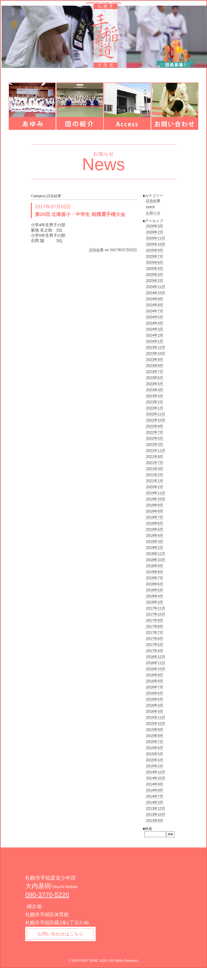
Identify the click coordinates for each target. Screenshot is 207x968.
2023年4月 (154, 390)
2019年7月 (154, 517)
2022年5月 (154, 438)
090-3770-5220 (47, 894)
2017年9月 (154, 620)
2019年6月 (154, 523)
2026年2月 (154, 232)
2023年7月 (154, 372)
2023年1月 (154, 408)
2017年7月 (154, 633)
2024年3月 (154, 329)
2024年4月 (154, 323)
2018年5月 (154, 590)
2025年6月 (154, 262)
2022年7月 (154, 432)
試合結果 (96, 250)
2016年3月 (154, 711)
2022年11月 (155, 414)
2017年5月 (154, 645)
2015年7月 (154, 742)
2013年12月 (155, 808)
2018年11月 (155, 554)
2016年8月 (154, 681)
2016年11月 (155, 663)
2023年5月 (154, 384)
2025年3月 (154, 275)
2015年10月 (155, 724)
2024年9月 (154, 299)
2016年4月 (154, 705)
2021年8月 (154, 457)
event (150, 207)
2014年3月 (154, 802)
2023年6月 (154, 378)
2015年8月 (154, 736)
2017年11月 (155, 608)
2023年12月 (155, 347)
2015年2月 (154, 766)
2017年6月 (154, 639)
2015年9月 (154, 730)
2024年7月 (154, 311)
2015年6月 (154, 748)
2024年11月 (155, 287)
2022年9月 (154, 426)
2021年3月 (154, 469)
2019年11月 (155, 493)
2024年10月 (155, 293)
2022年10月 (155, 420)
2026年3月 (154, 226)
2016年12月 (155, 657)
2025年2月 (154, 281)
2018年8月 (154, 572)
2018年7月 (154, 578)
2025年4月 (154, 269)
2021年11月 (155, 451)
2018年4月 (154, 596)
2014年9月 (154, 784)
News (103, 164)
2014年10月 (155, 778)
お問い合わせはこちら (61, 934)
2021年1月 (154, 481)
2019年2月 (154, 548)
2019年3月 (154, 542)
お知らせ (153, 213)
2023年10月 (155, 353)
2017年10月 (155, 614)
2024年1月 (154, 341)
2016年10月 (155, 669)
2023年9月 (154, 360)
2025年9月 (154, 250)
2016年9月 (154, 675)
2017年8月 (154, 626)
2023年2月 (154, 402)
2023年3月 (154, 396)
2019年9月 (154, 505)
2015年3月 (154, 760)
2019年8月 (154, 511)
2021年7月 (154, 463)
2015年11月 (155, 717)
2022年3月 (154, 444)
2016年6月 (154, 693)
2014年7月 (154, 796)
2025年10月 (155, 244)
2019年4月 (154, 535)
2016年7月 (154, 687)
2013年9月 (154, 821)
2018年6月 (154, 584)
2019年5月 (154, 529)
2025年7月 (154, 256)
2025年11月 (155, 238)
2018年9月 (154, 566)
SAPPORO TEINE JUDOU (103, 3)
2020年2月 (154, 487)
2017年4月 (154, 651)
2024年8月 (154, 305)
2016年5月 (154, 699)
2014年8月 (154, 790)
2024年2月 (154, 335)
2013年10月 (155, 814)
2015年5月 (154, 754)
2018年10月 (155, 560)
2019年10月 (155, 499)
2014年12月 (155, 772)
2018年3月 (154, 602)
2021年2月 (154, 475)
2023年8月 (154, 366)
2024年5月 (154, 317)
